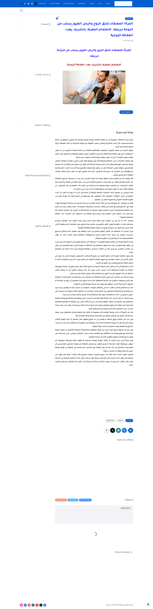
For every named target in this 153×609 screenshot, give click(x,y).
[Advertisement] (94, 392)
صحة (105, 10)
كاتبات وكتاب (42, 3)
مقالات (57, 10)
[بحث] (21, 10)
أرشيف (108, 3)
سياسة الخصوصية (69, 3)
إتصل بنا (91, 3)
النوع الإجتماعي (48, 10)
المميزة (111, 10)
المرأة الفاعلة (97, 10)
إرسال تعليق (125, 508)
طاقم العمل (81, 3)
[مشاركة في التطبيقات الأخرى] (106, 430)
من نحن (100, 3)
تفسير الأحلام (66, 10)
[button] (124, 430)
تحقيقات (125, 10)
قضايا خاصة (37, 10)
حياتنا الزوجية (110, 420)
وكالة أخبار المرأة (111, 605)
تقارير (131, 10)
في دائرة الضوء (86, 10)
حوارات (117, 10)
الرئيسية (129, 18)
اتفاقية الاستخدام (55, 3)
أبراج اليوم (76, 10)
